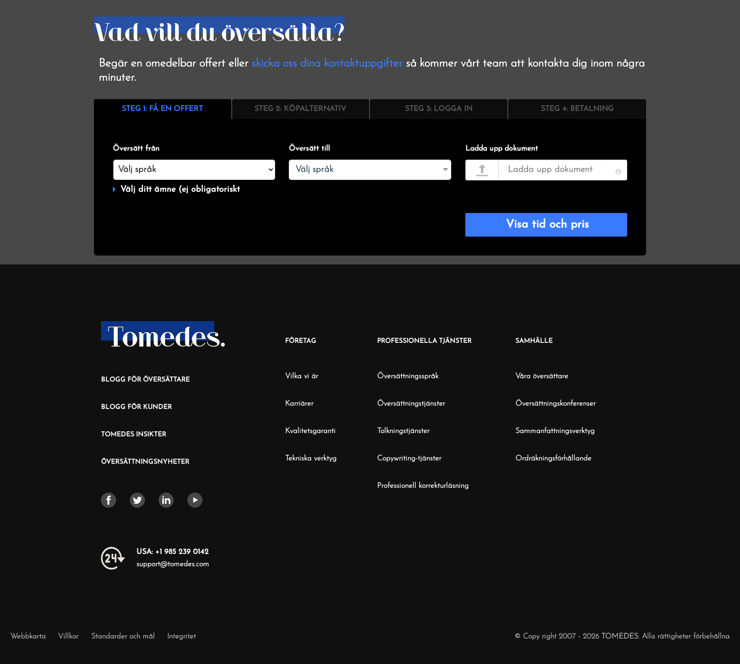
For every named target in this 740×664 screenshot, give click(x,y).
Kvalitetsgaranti (310, 431)
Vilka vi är (301, 376)
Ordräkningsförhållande (553, 458)
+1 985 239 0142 (172, 552)
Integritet (181, 636)
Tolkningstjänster (403, 431)
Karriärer (299, 404)
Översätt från (136, 149)
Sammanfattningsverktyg (555, 431)
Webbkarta (28, 636)
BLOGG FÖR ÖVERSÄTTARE (145, 379)
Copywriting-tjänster (409, 458)
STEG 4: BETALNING (577, 109)
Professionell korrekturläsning (423, 486)
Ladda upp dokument (501, 149)
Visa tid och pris (547, 224)
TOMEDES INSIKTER (133, 434)
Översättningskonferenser (555, 404)
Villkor (69, 636)
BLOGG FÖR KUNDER (136, 407)
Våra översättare (541, 376)
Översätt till (309, 149)
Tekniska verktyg (310, 458)
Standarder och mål (123, 636)
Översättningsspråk (407, 376)
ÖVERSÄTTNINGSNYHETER (145, 462)
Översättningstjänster (411, 404)
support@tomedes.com (172, 564)
